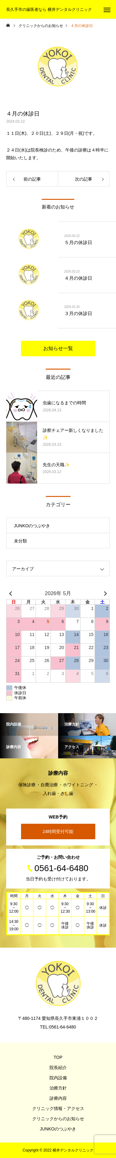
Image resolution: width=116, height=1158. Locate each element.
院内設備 (58, 1077)
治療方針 (58, 1088)
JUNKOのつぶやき (32, 525)
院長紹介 (58, 1067)
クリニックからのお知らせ (58, 1118)
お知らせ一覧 (58, 348)
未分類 (20, 540)
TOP (58, 1057)
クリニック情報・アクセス (58, 1108)
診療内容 (58, 1098)
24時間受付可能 (58, 831)
